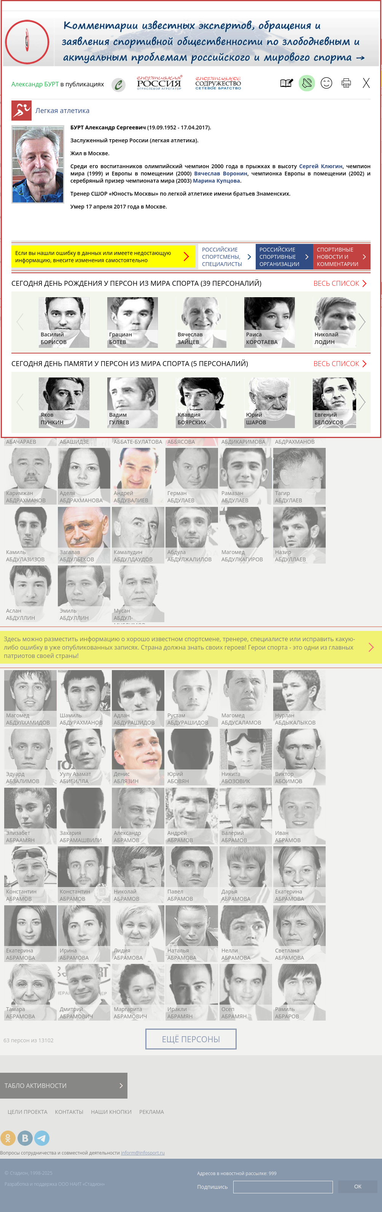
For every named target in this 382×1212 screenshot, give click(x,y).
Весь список (336, 286)
